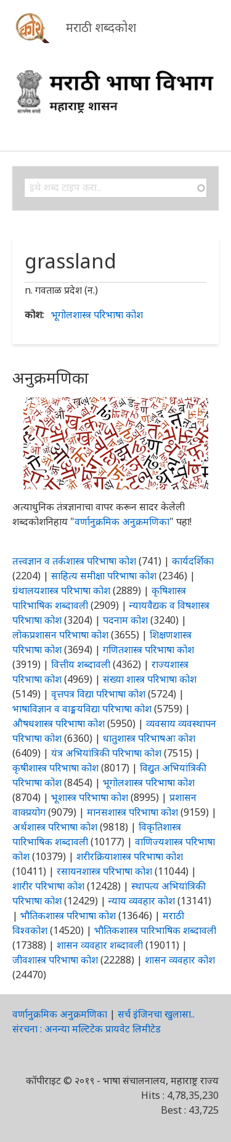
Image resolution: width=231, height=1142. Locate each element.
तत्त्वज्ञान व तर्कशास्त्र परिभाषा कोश (74, 561)
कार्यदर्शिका (193, 561)
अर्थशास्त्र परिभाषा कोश (54, 827)
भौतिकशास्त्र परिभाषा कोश (68, 915)
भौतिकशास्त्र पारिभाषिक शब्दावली (155, 930)
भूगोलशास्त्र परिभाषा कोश (97, 314)
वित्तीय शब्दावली (80, 664)
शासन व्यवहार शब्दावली (100, 945)
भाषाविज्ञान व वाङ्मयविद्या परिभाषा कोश (82, 708)
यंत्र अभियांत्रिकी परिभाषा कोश (106, 753)
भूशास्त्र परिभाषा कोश (89, 797)
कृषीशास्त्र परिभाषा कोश (55, 767)
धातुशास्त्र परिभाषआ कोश (149, 738)
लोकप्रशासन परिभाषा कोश (60, 634)
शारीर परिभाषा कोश (48, 886)
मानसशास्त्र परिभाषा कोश (132, 812)
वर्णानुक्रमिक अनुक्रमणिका (122, 521)
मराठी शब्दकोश (101, 27)
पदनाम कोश (125, 620)
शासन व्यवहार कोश (180, 960)
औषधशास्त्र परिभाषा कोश (58, 723)
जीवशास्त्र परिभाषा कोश (55, 960)
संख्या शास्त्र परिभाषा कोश (150, 679)
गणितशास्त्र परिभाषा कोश (148, 649)
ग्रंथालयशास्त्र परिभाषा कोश (61, 590)
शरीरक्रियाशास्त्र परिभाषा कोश (129, 856)
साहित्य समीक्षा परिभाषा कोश (103, 575)
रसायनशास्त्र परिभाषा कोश (104, 871)
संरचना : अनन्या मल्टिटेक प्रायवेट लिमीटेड (86, 1028)
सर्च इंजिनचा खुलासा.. (156, 1014)
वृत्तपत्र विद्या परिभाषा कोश (98, 694)
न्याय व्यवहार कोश (141, 900)
